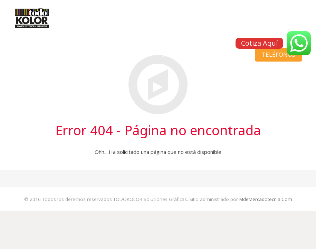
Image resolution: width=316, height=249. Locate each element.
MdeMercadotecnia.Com (265, 199)
